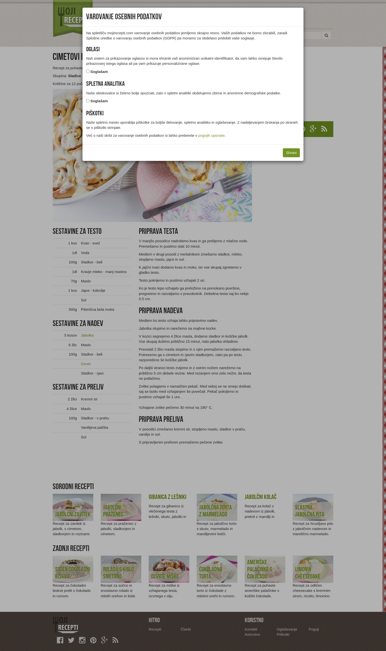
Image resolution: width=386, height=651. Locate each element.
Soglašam (99, 71)
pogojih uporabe (211, 135)
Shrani (291, 153)
